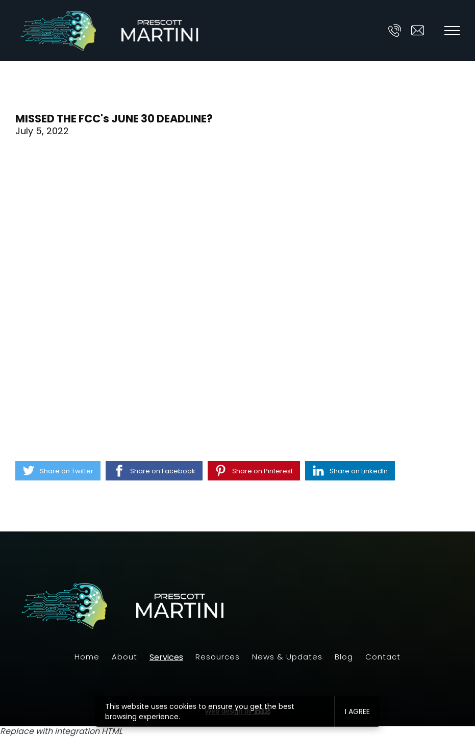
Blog (344, 656)
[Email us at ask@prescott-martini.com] (417, 30)
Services (166, 657)
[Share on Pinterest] (254, 470)
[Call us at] (394, 30)
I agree (357, 711)
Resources (217, 656)
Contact (383, 656)
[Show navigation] (452, 30)
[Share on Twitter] (58, 470)
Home (86, 656)
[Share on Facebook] (154, 470)
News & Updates (287, 656)
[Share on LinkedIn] (350, 470)
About (124, 656)
